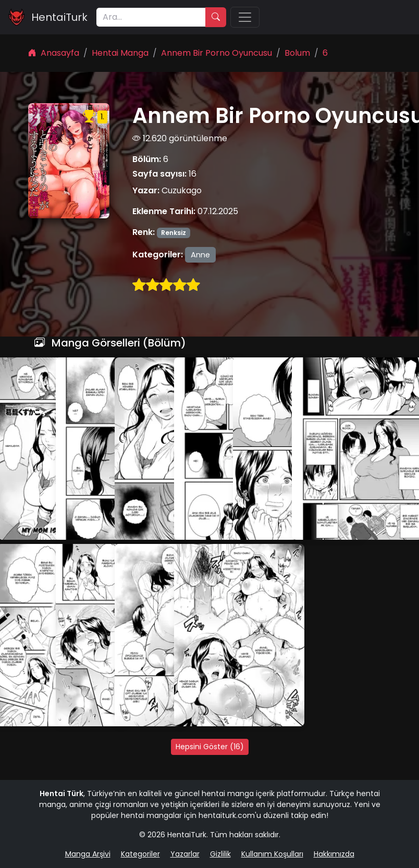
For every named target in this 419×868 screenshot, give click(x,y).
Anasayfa (53, 53)
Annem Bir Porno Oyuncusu (216, 53)
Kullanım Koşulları (272, 854)
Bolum (297, 53)
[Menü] (245, 17)
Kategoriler (140, 854)
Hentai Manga (120, 53)
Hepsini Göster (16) (210, 746)
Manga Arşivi (87, 854)
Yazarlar (185, 854)
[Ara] (151, 17)
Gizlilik (220, 854)
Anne (200, 255)
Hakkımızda (334, 854)
